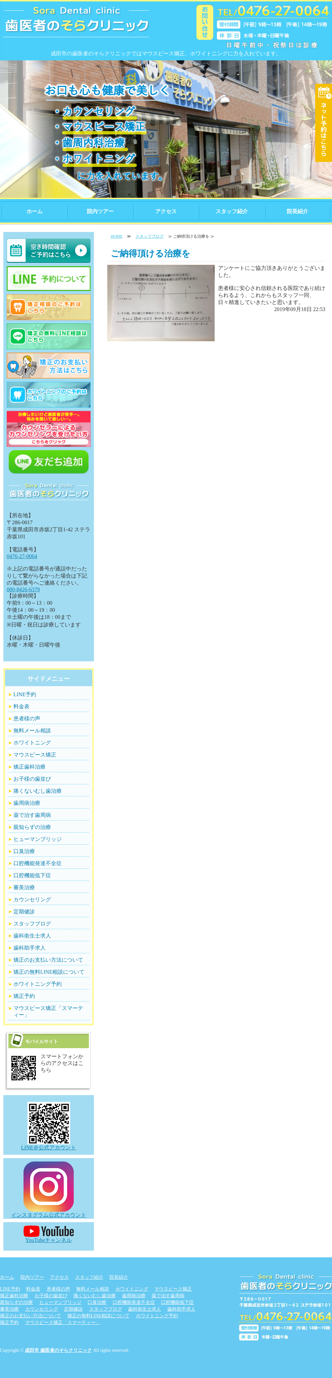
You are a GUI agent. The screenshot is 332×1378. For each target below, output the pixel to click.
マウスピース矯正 (34, 755)
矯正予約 (24, 996)
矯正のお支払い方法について (48, 960)
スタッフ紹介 (232, 211)
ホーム (34, 211)
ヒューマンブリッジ (37, 839)
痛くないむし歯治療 (37, 791)
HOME (116, 236)
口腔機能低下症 (32, 875)
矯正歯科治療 (29, 767)
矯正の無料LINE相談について (49, 972)
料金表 (21, 706)
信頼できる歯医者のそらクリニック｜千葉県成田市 (76, 27)
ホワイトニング (32, 742)
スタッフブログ (149, 236)
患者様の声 (26, 718)
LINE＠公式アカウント (48, 1144)
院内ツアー (100, 211)
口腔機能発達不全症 (37, 863)
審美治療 (24, 887)
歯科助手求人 (29, 948)
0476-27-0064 (22, 556)
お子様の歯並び (32, 779)
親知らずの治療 (32, 827)
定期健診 (24, 911)
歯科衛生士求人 (32, 936)
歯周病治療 (26, 803)
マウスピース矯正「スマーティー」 (48, 1011)
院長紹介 (297, 211)
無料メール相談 (32, 730)
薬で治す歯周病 (32, 815)
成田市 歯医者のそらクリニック (58, 1350)
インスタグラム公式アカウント (48, 1212)
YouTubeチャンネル (48, 1237)
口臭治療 (24, 851)
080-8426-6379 (23, 589)
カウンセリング (32, 899)
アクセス (166, 211)
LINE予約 (24, 694)
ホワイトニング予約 (37, 984)
